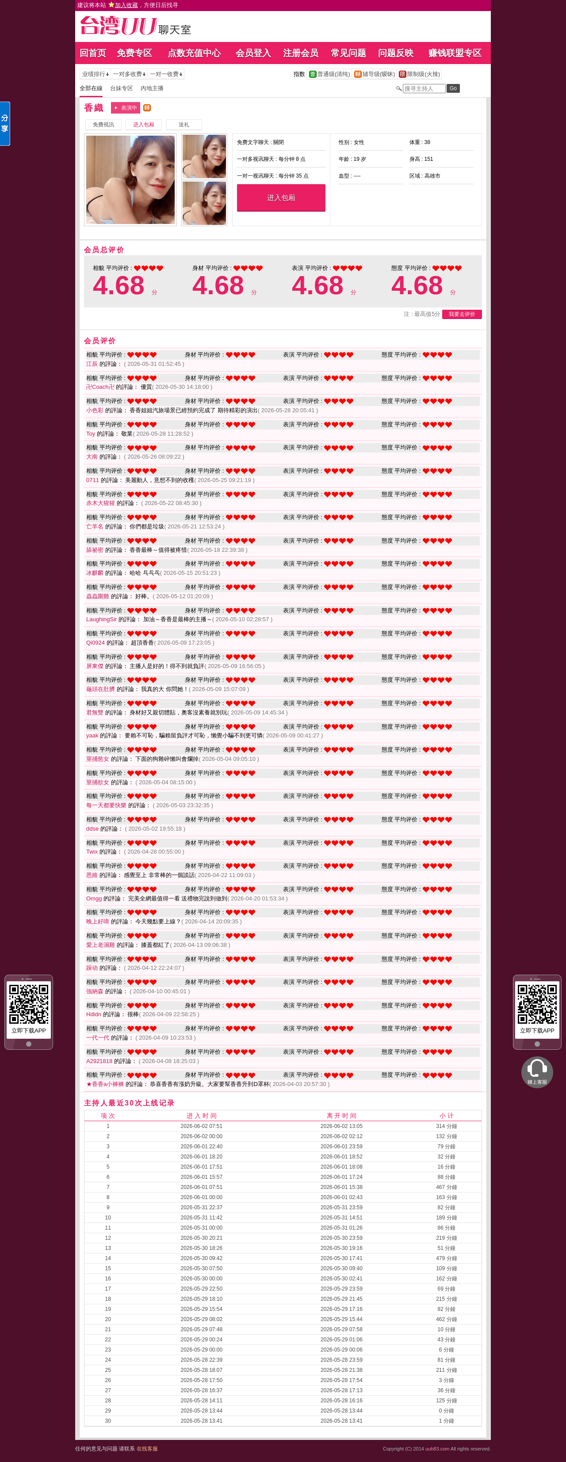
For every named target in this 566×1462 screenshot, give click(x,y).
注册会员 (300, 53)
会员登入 (253, 53)
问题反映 (395, 53)
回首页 (93, 53)
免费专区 (134, 53)
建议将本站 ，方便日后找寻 (127, 5)
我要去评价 (462, 314)
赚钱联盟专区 (455, 53)
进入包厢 (281, 197)
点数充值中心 (194, 53)
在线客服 (147, 1449)
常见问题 (348, 53)
